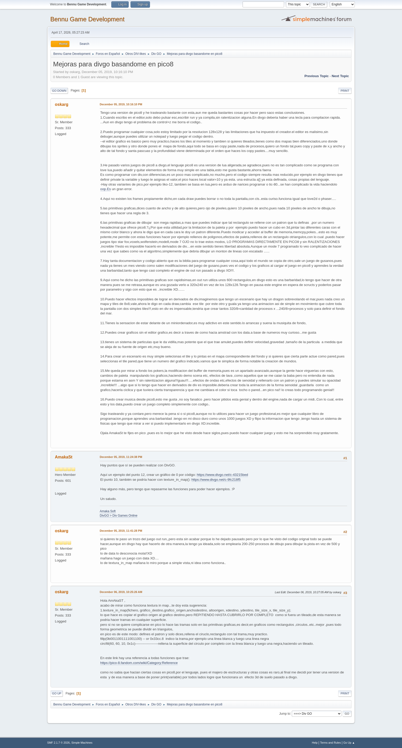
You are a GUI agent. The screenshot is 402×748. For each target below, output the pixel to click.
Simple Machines (81, 742)
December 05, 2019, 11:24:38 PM (121, 456)
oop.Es (105, 189)
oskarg (61, 104)
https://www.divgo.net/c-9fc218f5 (216, 479)
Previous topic (316, 76)
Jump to (284, 713)
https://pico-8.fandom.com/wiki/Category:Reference (139, 663)
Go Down (59, 90)
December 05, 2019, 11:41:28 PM (121, 530)
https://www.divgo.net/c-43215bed (222, 475)
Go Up (56, 693)
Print (344, 90)
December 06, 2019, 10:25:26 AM (121, 591)
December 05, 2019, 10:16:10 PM (121, 104)
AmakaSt (63, 457)
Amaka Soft (108, 511)
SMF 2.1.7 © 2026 (58, 742)
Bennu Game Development (87, 19)
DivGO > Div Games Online (118, 515)
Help (315, 742)
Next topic (340, 76)
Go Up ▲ (349, 742)
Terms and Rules (330, 742)
